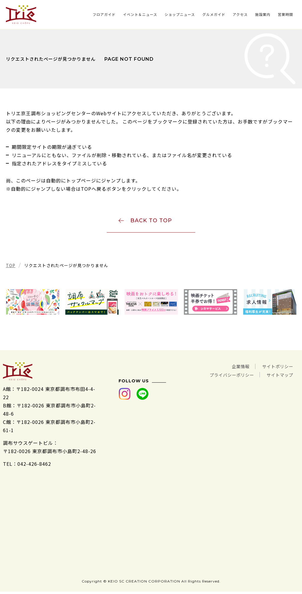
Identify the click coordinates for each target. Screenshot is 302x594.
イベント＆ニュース (140, 14)
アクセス (240, 14)
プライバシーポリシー (225, 376)
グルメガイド (213, 14)
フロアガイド (104, 14)
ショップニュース (180, 14)
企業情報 (235, 367)
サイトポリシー (275, 367)
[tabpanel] (32, 304)
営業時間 (285, 14)
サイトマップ (278, 376)
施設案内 (262, 14)
